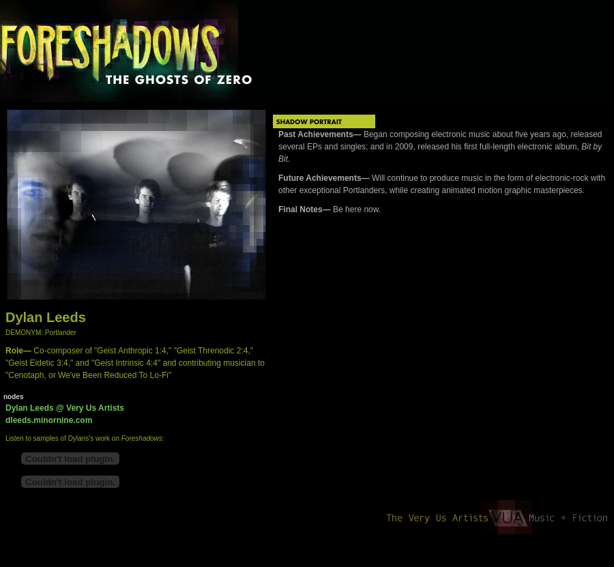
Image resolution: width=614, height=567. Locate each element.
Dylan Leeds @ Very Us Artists (64, 408)
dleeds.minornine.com (48, 420)
